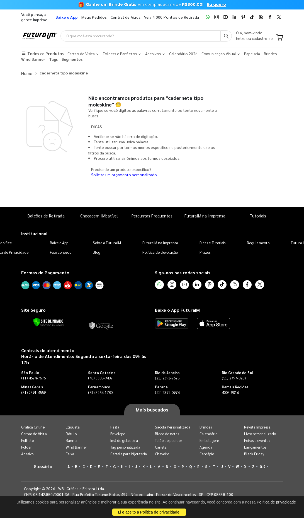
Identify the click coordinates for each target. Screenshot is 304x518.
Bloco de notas (167, 433)
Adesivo (27, 453)
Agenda (206, 446)
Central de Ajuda (126, 17)
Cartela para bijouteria (128, 453)
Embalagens (210, 440)
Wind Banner (76, 446)
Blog (96, 251)
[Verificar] (48, 321)
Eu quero (216, 4)
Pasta (114, 426)
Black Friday (254, 453)
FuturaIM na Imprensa (204, 215)
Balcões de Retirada (46, 215)
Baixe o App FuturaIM (177, 310)
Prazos (205, 251)
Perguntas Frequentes (152, 215)
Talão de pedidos (168, 440)
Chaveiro (162, 453)
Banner (72, 440)
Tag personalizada (125, 446)
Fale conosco (60, 251)
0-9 (262, 466)
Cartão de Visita (34, 433)
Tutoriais (258, 215)
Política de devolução (160, 251)
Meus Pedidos (94, 17)
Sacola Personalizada (172, 426)
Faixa (70, 453)
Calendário (209, 433)
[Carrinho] (279, 38)
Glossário (43, 466)
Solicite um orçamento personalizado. (124, 174)
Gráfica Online (33, 426)
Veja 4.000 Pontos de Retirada (171, 17)
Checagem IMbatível (99, 215)
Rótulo (71, 433)
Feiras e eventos (257, 440)
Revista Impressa (257, 426)
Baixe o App (59, 242)
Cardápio (207, 453)
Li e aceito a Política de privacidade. (149, 512)
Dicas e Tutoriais (212, 242)
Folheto (27, 440)
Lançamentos (255, 446)
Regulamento (258, 242)
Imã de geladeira (124, 440)
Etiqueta (73, 426)
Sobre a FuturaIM (107, 242)
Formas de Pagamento (45, 272)
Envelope (117, 433)
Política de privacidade (276, 502)
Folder (26, 446)
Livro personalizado (260, 433)
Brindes (206, 426)
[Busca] (226, 36)
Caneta (161, 446)
